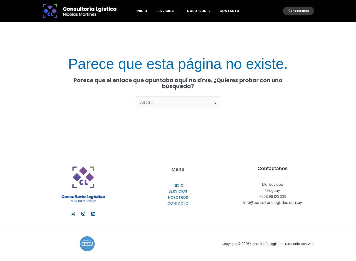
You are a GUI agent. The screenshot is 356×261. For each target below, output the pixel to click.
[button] (178, 11)
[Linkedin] (93, 213)
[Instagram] (83, 213)
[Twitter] (73, 213)
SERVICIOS (169, 11)
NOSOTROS (202, 11)
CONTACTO (235, 11)
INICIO (143, 11)
